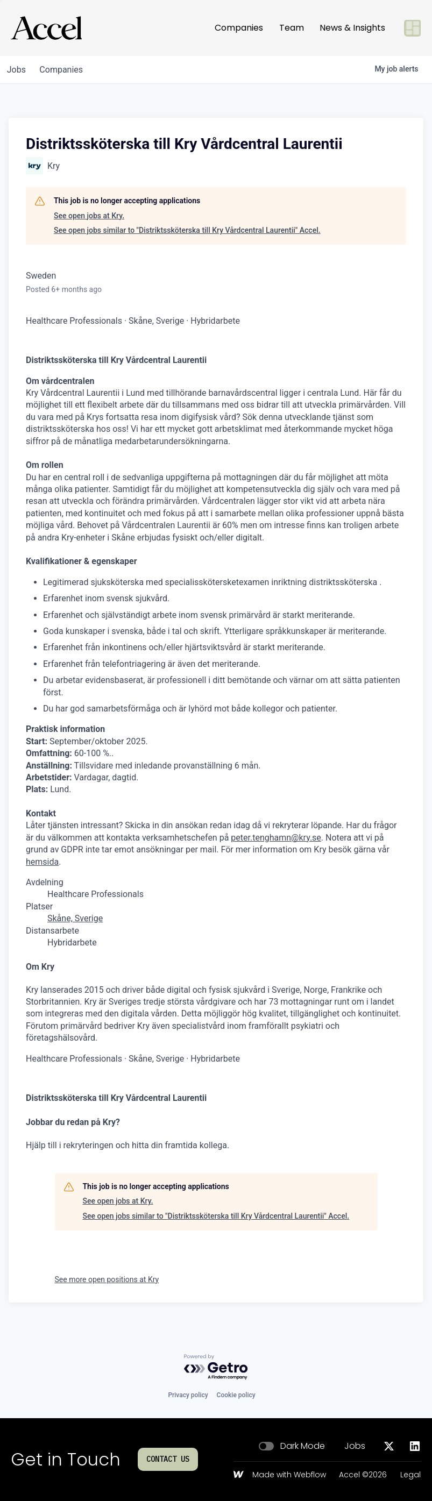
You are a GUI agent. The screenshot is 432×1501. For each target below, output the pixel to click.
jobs (18, 70)
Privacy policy (188, 1395)
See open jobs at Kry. (89, 215)
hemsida (42, 862)
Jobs (354, 1446)
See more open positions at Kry (107, 1279)
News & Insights (352, 28)
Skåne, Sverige (75, 918)
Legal (410, 1475)
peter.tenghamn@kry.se (276, 838)
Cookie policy (236, 1395)
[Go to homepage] (46, 28)
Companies (239, 28)
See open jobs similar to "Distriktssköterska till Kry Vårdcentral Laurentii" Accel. (187, 230)
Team (291, 28)
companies (66, 70)
